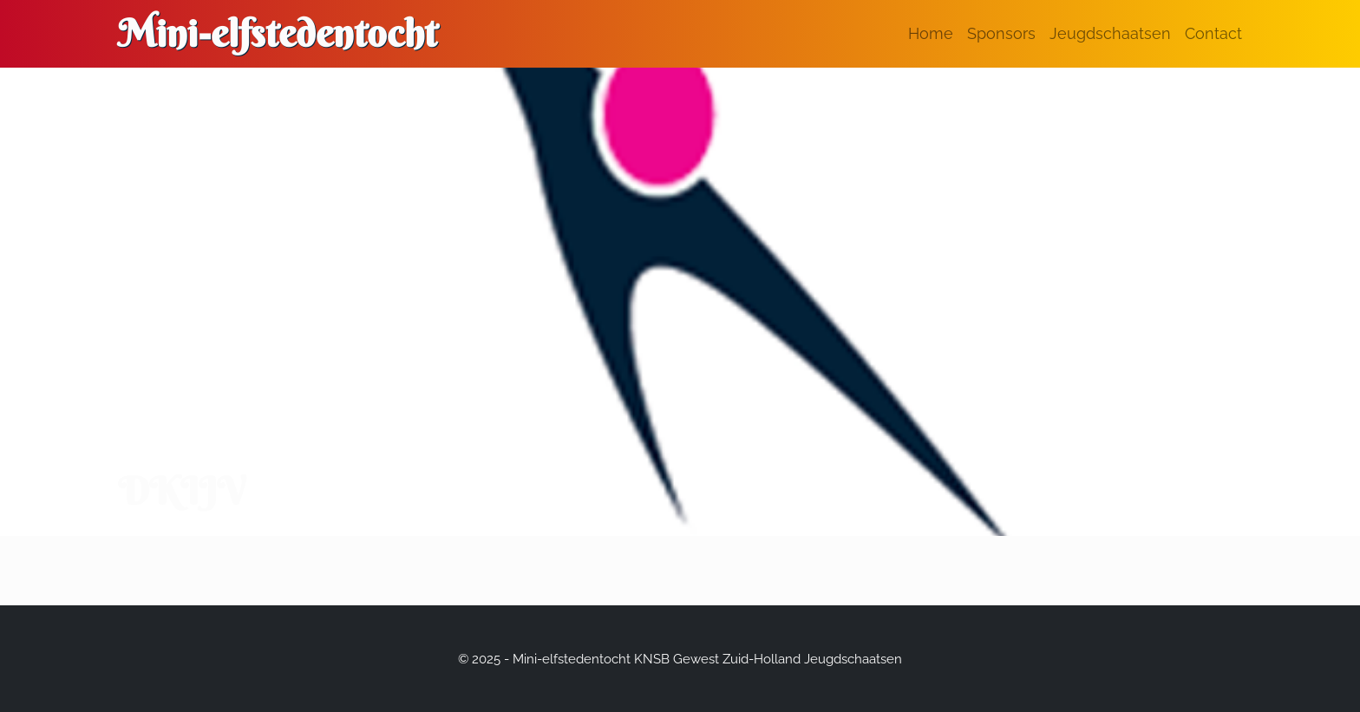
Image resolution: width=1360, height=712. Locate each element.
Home (930, 33)
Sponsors (1001, 33)
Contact (1213, 33)
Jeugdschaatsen (1110, 33)
